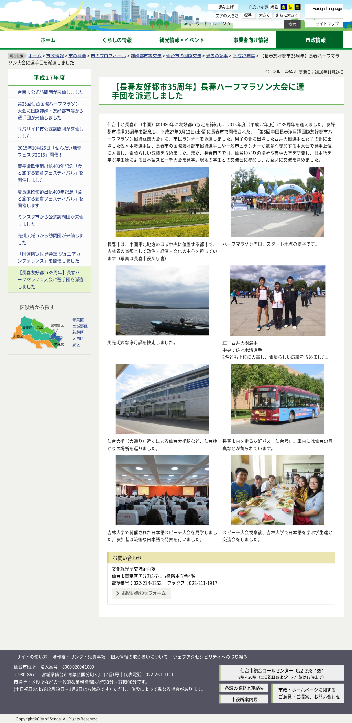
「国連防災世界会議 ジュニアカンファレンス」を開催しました (49, 257)
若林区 (78, 332)
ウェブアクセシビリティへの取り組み (210, 656)
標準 (274, 7)
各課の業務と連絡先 (244, 688)
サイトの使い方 (31, 656)
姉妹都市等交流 (146, 55)
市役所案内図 (244, 699)
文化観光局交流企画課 (134, 568)
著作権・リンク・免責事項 (79, 656)
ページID (220, 24)
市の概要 (77, 55)
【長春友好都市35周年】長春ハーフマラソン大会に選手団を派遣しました (51, 279)
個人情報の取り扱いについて (139, 656)
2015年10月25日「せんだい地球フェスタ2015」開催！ (49, 151)
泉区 (76, 344)
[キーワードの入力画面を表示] (185, 23)
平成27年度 (244, 55)
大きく (265, 15)
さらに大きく (286, 15)
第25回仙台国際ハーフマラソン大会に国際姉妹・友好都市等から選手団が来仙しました (51, 110)
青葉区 (78, 320)
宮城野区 (80, 326)
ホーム (34, 55)
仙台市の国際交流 (183, 55)
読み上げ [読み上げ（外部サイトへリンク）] (226, 7)
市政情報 (55, 55)
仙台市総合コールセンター (266, 670)
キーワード (196, 24)
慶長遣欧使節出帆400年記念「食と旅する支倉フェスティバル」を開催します (51, 198)
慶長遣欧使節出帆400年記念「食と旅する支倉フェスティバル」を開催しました (51, 172)
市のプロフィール (108, 55)
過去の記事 (217, 55)
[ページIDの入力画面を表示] (212, 23)
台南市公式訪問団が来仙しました (51, 92)
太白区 (78, 338)
